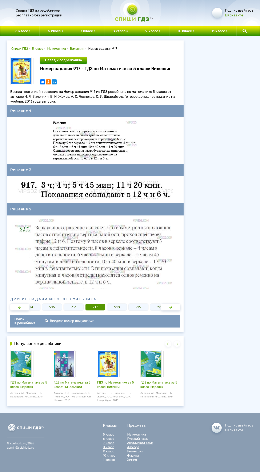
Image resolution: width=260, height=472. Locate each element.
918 (117, 307)
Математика (56, 49)
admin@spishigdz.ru (20, 447)
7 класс (108, 443)
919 (138, 307)
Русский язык (137, 439)
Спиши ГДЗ (19, 49)
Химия (132, 460)
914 (30, 307)
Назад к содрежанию (63, 60)
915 (52, 307)
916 (73, 307)
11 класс (109, 460)
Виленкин (77, 49)
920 (160, 307)
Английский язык (140, 443)
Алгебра (133, 447)
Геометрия (135, 451)
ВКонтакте (234, 15)
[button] (19, 307)
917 (95, 307)
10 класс (109, 455)
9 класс (108, 451)
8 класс (108, 447)
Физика (133, 455)
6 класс (108, 439)
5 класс (37, 49)
